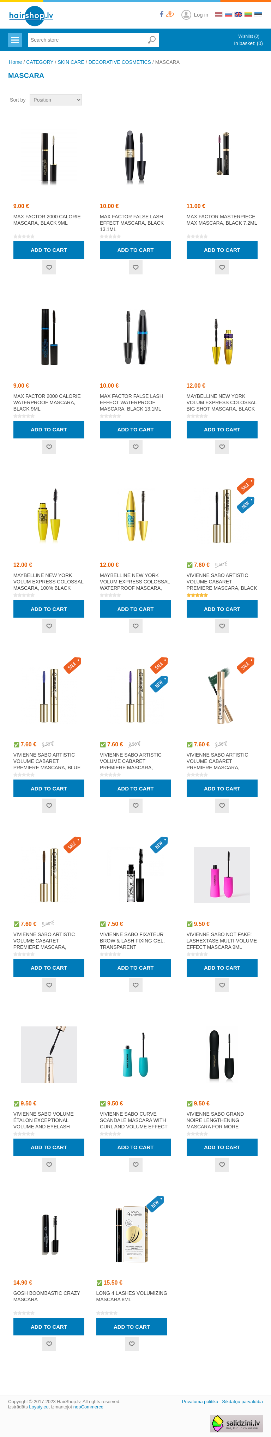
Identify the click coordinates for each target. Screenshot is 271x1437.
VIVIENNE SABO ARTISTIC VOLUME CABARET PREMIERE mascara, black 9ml (222, 584)
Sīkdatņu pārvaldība (242, 1401)
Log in (201, 15)
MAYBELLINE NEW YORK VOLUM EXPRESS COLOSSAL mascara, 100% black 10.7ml (48, 584)
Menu (14, 35)
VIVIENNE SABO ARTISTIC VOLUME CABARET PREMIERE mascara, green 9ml (217, 764)
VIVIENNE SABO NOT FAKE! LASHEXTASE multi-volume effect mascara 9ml (222, 941)
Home (15, 62)
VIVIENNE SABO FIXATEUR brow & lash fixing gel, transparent (132, 941)
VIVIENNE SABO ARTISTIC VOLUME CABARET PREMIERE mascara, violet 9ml (131, 764)
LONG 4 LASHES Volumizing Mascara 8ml (132, 1296)
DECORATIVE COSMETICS (120, 62)
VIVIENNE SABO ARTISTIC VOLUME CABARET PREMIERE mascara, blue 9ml (47, 764)
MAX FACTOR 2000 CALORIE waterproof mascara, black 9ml (47, 402)
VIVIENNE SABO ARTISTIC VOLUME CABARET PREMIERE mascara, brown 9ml (44, 944)
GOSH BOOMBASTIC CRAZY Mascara (46, 1296)
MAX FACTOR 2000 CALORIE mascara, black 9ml (47, 220)
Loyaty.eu (38, 1406)
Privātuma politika (200, 1401)
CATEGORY (39, 62)
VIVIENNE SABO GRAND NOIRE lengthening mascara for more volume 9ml (215, 1123)
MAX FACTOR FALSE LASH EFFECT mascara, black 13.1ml (132, 223)
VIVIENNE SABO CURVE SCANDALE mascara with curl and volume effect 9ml (133, 1123)
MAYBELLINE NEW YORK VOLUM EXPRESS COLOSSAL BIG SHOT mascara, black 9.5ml (222, 405)
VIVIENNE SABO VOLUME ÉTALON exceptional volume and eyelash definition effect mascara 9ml (43, 1126)
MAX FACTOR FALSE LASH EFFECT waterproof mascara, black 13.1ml (131, 402)
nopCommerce (88, 1406)
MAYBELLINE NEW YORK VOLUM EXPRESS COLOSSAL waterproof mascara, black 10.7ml (135, 584)
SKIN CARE (71, 62)
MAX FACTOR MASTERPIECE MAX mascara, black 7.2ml (222, 220)
